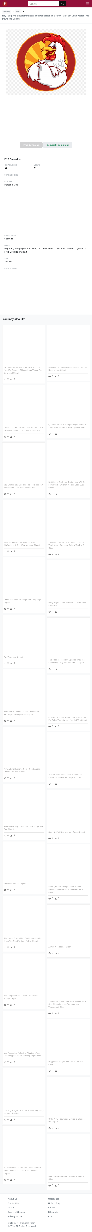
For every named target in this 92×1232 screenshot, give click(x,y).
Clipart (51, 1207)
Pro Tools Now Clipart (13, 657)
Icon (50, 1216)
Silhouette (53, 1212)
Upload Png (54, 1203)
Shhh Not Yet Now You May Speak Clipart (66, 832)
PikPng (7, 12)
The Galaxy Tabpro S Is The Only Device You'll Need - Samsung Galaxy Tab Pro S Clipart (66, 545)
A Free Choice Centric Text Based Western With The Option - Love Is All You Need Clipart (22, 1171)
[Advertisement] (46, 120)
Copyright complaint (58, 145)
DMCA (11, 1207)
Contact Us (13, 1203)
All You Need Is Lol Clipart (59, 947)
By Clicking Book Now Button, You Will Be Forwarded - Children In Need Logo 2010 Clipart (66, 485)
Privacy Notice (15, 1216)
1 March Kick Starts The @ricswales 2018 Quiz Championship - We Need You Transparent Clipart (67, 1004)
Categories (53, 1199)
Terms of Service (16, 1212)
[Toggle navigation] (88, 3)
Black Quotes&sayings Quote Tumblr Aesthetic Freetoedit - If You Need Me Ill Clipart (65, 889)
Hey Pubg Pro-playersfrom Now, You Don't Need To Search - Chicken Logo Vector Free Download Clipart (23, 370)
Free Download (31, 145)
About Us (12, 1199)
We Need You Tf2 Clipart (15, 884)
